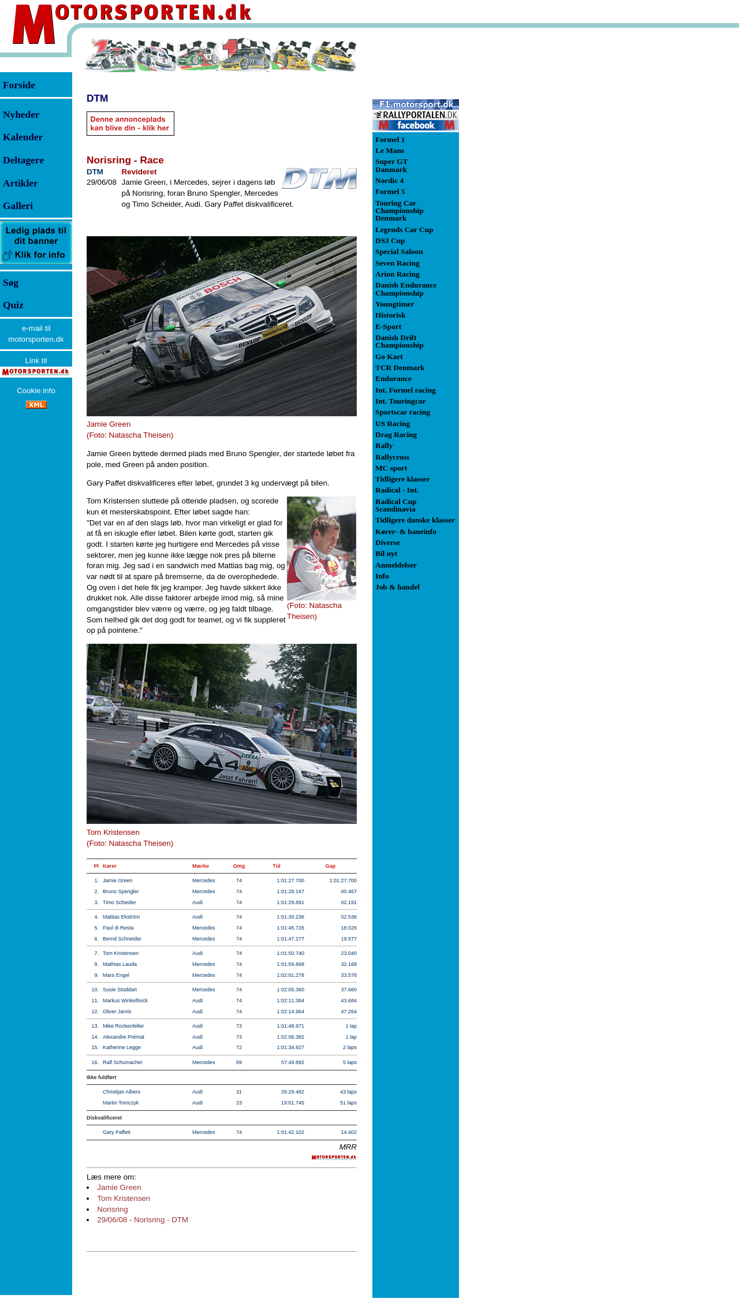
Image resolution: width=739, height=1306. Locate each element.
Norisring (112, 1209)
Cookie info (36, 390)
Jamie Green (119, 1187)
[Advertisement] (519, 210)
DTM (98, 98)
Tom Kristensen (123, 1198)
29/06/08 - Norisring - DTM (142, 1219)
